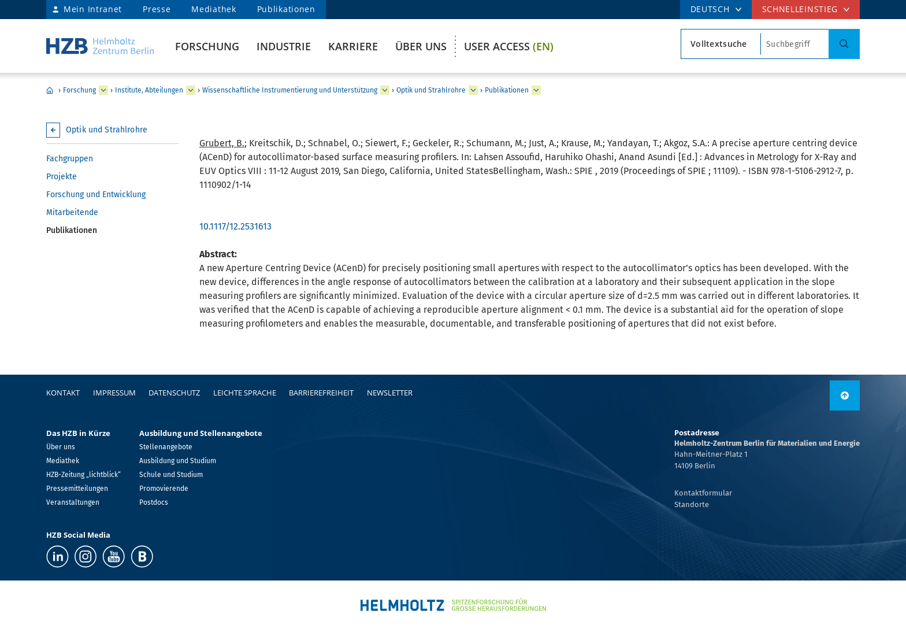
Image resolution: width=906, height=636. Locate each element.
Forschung (207, 46)
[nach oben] (845, 395)
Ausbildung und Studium (177, 461)
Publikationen (286, 8)
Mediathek (213, 8)
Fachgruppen (69, 159)
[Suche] (844, 44)
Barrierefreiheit (321, 392)
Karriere (353, 46)
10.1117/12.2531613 (235, 226)
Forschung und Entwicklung (96, 194)
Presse (156, 8)
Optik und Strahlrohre (431, 90)
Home (49, 90)
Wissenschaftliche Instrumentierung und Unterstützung (289, 90)
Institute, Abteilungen (149, 90)
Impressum (114, 392)
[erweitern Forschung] (103, 90)
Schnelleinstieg (800, 8)
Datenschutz (174, 392)
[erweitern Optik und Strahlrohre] (473, 90)
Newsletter (390, 392)
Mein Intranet (93, 8)
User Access (509, 46)
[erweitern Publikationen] (536, 90)
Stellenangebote (165, 447)
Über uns (421, 46)
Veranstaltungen (72, 502)
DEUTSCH (710, 8)
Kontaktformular (703, 493)
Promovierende (163, 489)
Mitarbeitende (72, 212)
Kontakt (63, 392)
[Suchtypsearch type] (720, 43)
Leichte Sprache (244, 392)
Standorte (691, 504)
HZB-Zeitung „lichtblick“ (83, 475)
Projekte (61, 177)
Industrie (284, 46)
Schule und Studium (171, 475)
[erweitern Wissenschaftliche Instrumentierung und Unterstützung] (384, 90)
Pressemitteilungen (77, 489)
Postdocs (153, 502)
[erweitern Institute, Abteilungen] (190, 90)
